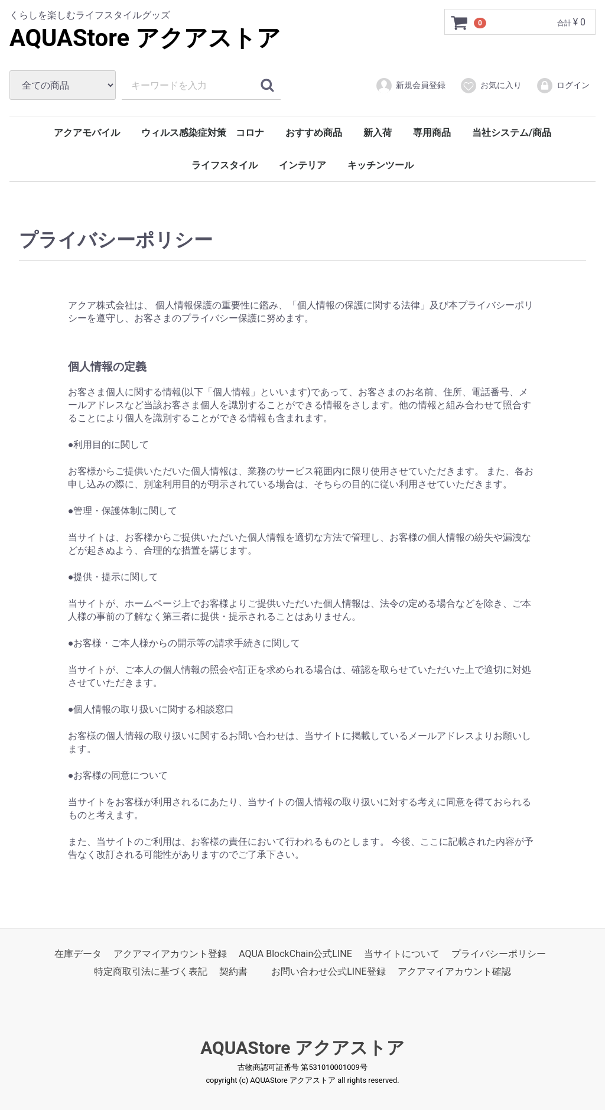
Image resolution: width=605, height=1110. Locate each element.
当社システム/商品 (511, 132)
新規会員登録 (410, 86)
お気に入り (491, 86)
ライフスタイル (224, 165)
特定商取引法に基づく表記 (150, 971)
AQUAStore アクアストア (145, 38)
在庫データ (78, 953)
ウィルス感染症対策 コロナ (202, 132)
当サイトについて (402, 953)
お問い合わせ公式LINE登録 (328, 971)
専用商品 (432, 132)
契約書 (233, 971)
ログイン (563, 86)
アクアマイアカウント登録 (170, 953)
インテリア (302, 165)
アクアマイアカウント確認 (454, 971)
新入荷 (377, 132)
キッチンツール (380, 165)
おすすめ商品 (313, 132)
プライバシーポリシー (498, 953)
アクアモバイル (87, 132)
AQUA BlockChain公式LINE (295, 953)
